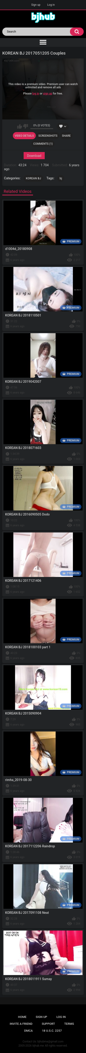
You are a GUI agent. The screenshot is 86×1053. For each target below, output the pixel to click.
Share (66, 135)
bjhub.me (38, 1045)
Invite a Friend (21, 1023)
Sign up (35, 4)
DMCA (28, 1030)
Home (22, 1017)
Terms (69, 1023)
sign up (47, 93)
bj (61, 178)
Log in (51, 4)
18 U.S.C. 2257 (52, 1030)
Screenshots (47, 135)
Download (34, 156)
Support (48, 1023)
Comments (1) (43, 143)
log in (35, 93)
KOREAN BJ (33, 178)
